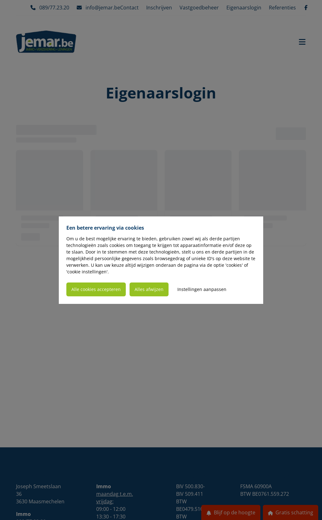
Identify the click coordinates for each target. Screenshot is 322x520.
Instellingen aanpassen (201, 289)
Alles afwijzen (149, 289)
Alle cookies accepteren (96, 289)
